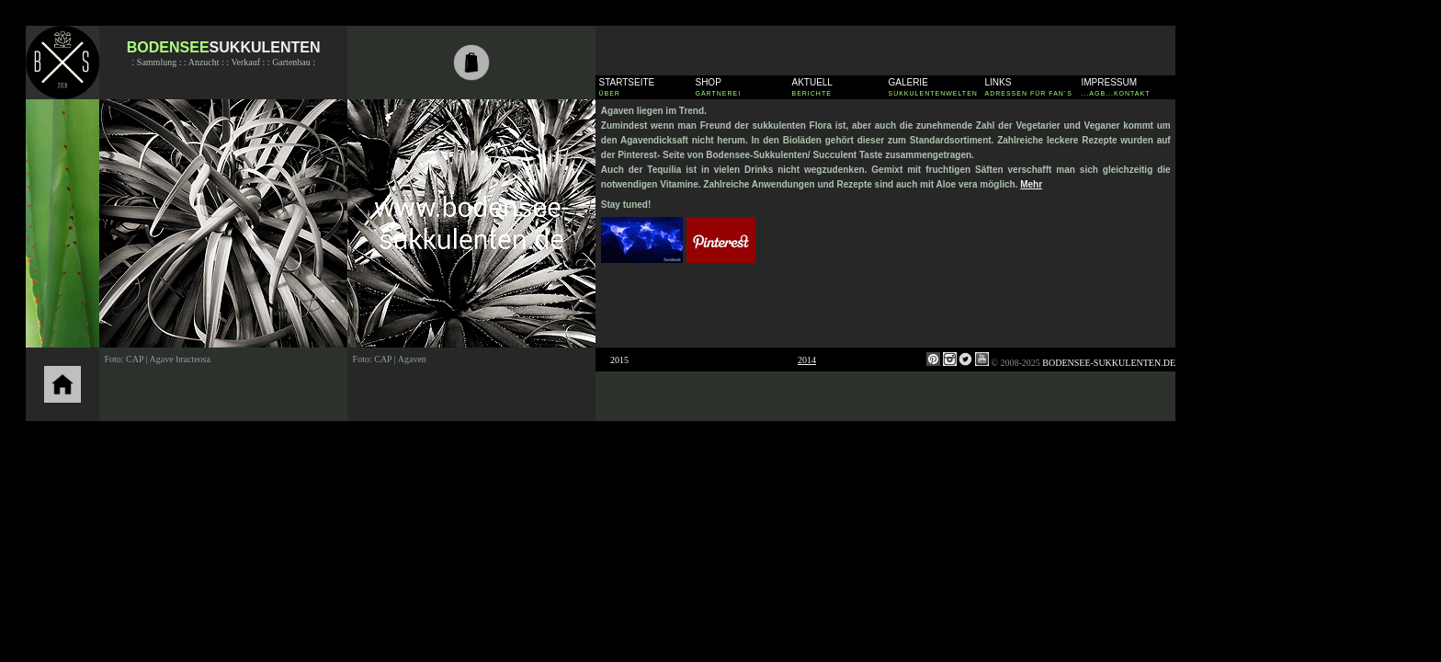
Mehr (1031, 184)
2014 (807, 360)
